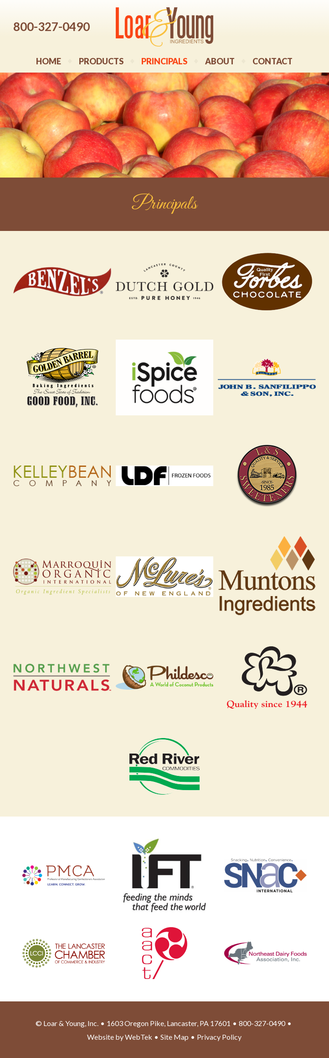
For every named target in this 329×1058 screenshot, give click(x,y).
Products (101, 61)
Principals (164, 61)
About (220, 61)
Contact (272, 61)
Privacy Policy (219, 1036)
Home (48, 61)
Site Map (174, 1036)
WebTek (138, 1036)
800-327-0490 (51, 26)
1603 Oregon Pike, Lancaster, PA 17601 (169, 1023)
